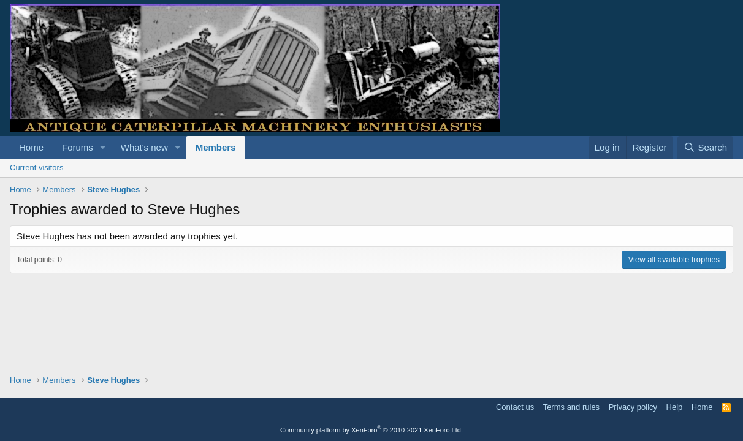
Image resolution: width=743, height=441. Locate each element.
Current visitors (36, 167)
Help (674, 407)
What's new (144, 147)
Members (216, 147)
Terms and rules (571, 407)
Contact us (515, 407)
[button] (103, 147)
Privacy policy (633, 407)
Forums (77, 147)
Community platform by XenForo (371, 430)
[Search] (705, 147)
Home (31, 147)
